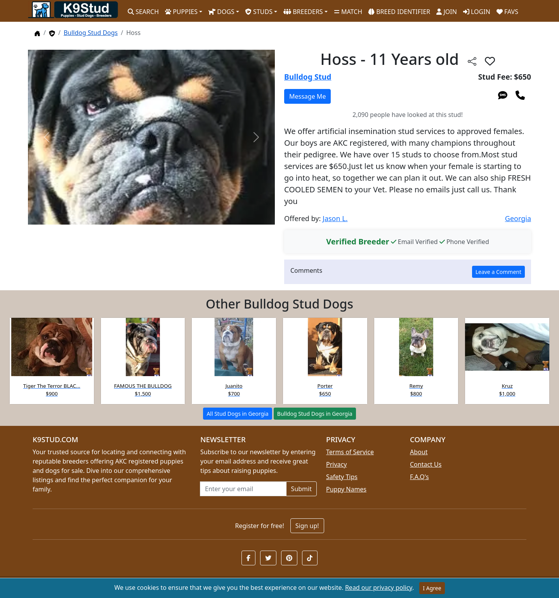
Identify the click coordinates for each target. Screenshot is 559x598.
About (418, 452)
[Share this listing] (472, 61)
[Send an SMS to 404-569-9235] (502, 94)
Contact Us (425, 464)
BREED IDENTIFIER (399, 11)
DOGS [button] (221, 11)
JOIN (446, 11)
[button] (490, 61)
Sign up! (307, 525)
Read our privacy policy (378, 587)
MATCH (348, 11)
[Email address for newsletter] (243, 488)
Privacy (336, 464)
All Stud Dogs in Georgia (237, 413)
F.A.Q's (419, 476)
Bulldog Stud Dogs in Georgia (314, 413)
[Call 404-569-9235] (520, 94)
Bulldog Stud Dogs (91, 32)
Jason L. (335, 218)
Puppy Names (346, 489)
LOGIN (476, 11)
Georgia (518, 218)
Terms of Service (350, 452)
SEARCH (143, 11)
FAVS (507, 11)
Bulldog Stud (307, 76)
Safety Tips (342, 476)
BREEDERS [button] (303, 11)
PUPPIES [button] (181, 11)
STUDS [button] (259, 11)
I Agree (432, 588)
